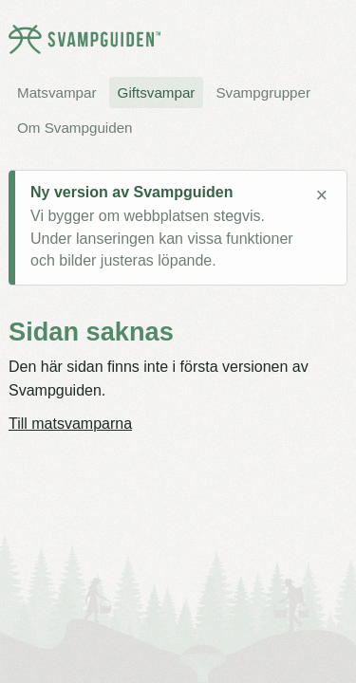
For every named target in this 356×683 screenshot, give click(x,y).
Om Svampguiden (75, 128)
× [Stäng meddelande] (321, 195)
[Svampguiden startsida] (84, 39)
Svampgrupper (262, 92)
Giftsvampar (157, 92)
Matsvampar (57, 92)
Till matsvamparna (70, 423)
